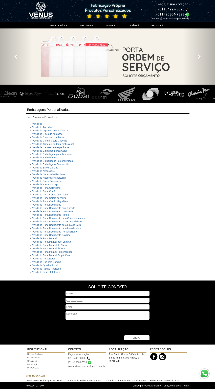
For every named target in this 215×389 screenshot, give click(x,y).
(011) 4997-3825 (171, 9)
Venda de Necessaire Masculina (49, 177)
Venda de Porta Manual (44, 238)
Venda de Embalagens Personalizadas (52, 161)
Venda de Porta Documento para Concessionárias (58, 218)
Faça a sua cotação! (173, 4)
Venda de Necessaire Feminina (48, 174)
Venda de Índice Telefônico (46, 272)
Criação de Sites (172, 385)
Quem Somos (86, 25)
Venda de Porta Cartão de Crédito (50, 194)
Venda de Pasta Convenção (47, 181)
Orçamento (110, 25)
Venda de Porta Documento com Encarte (53, 208)
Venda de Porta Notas (43, 258)
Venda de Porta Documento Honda (50, 214)
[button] (16, 56)
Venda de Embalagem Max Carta (49, 150)
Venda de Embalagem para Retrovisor (52, 154)
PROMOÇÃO (158, 25)
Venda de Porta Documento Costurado (52, 211)
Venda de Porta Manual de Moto (49, 248)
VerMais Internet (152, 385)
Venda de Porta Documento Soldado (51, 235)
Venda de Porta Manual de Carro (49, 245)
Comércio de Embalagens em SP (83, 380)
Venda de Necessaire (43, 171)
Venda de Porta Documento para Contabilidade (57, 221)
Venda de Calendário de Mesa (48, 137)
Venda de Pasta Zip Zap (45, 184)
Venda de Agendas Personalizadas (50, 130)
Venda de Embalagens (44, 157)
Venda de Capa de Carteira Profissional (53, 144)
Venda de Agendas (42, 127)
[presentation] (91, 327)
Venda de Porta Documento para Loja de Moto (56, 228)
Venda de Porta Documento (46, 204)
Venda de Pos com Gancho (46, 262)
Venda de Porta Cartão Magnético (50, 201)
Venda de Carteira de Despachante (50, 147)
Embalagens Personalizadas (165, 380)
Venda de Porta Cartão (44, 191)
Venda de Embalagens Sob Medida (50, 164)
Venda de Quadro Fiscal (45, 265)
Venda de (37, 123)
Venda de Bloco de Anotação (47, 134)
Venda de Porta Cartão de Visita (49, 198)
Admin (186, 385)
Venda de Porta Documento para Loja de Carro (57, 225)
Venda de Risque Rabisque (46, 268)
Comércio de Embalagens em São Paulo (125, 380)
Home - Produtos (58, 25)
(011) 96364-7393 (170, 14)
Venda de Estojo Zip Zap (45, 167)
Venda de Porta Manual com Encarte (51, 241)
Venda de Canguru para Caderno (49, 140)
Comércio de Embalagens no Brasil (44, 380)
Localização (134, 25)
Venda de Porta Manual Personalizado (52, 252)
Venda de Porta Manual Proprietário (51, 255)
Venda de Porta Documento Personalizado (54, 231)
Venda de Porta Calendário (46, 187)
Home (28, 117)
